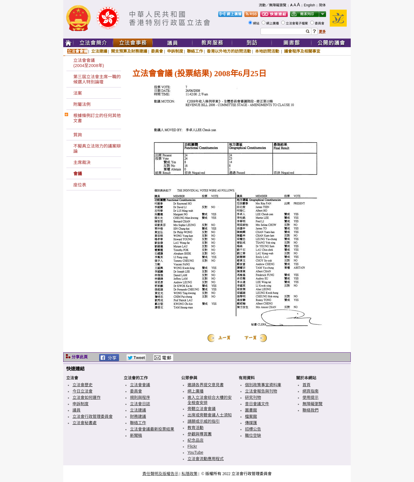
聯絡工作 (195, 51)
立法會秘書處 (84, 422)
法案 (77, 93)
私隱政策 (189, 473)
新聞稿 (136, 435)
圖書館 (251, 410)
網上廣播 (273, 23)
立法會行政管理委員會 (92, 416)
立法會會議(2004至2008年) (88, 63)
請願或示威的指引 (203, 421)
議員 (76, 410)
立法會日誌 (140, 403)
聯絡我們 (310, 410)
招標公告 (253, 429)
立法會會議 (77, 51)
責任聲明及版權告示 (160, 473)
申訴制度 (175, 51)
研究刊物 (253, 397)
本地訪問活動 (267, 51)
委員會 (320, 23)
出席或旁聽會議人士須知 (209, 415)
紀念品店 (195, 440)
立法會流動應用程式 (205, 458)
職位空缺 (253, 435)
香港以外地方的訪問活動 (229, 51)
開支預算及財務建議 (129, 51)
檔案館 (251, 416)
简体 (322, 5)
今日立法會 (82, 391)
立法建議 (99, 51)
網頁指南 (310, 391)
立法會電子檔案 (297, 23)
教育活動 (195, 427)
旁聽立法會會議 (201, 408)
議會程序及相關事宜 (302, 51)
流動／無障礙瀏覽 (272, 5)
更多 (322, 32)
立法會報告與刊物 (261, 391)
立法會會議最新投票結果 (152, 429)
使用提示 (310, 397)
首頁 (306, 384)
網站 (256, 23)
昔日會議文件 (257, 403)
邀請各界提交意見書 (205, 384)
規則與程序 (140, 397)
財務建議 (138, 416)
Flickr (192, 446)
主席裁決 (82, 162)
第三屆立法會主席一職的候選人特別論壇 (97, 79)
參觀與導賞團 (199, 434)
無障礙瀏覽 (312, 403)
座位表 (79, 184)
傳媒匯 (251, 422)
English (309, 5)
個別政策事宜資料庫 (263, 384)
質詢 (77, 134)
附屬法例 (82, 104)
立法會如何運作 (86, 397)
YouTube (195, 452)
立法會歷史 (82, 384)
